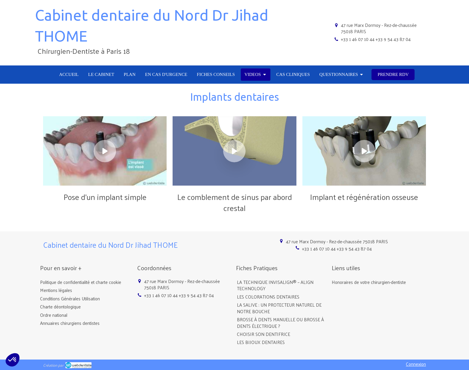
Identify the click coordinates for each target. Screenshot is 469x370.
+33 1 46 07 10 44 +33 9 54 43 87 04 (376, 39)
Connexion (416, 364)
